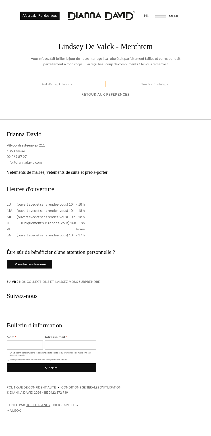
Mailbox (14, 410)
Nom (11, 337)
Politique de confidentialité (36, 359)
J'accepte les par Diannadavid (38, 359)
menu (187, 16)
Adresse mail (56, 337)
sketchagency (38, 405)
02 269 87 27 (17, 156)
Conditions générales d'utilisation (91, 387)
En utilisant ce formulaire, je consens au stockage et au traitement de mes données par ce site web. (50, 353)
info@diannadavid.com (24, 162)
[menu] (174, 16)
